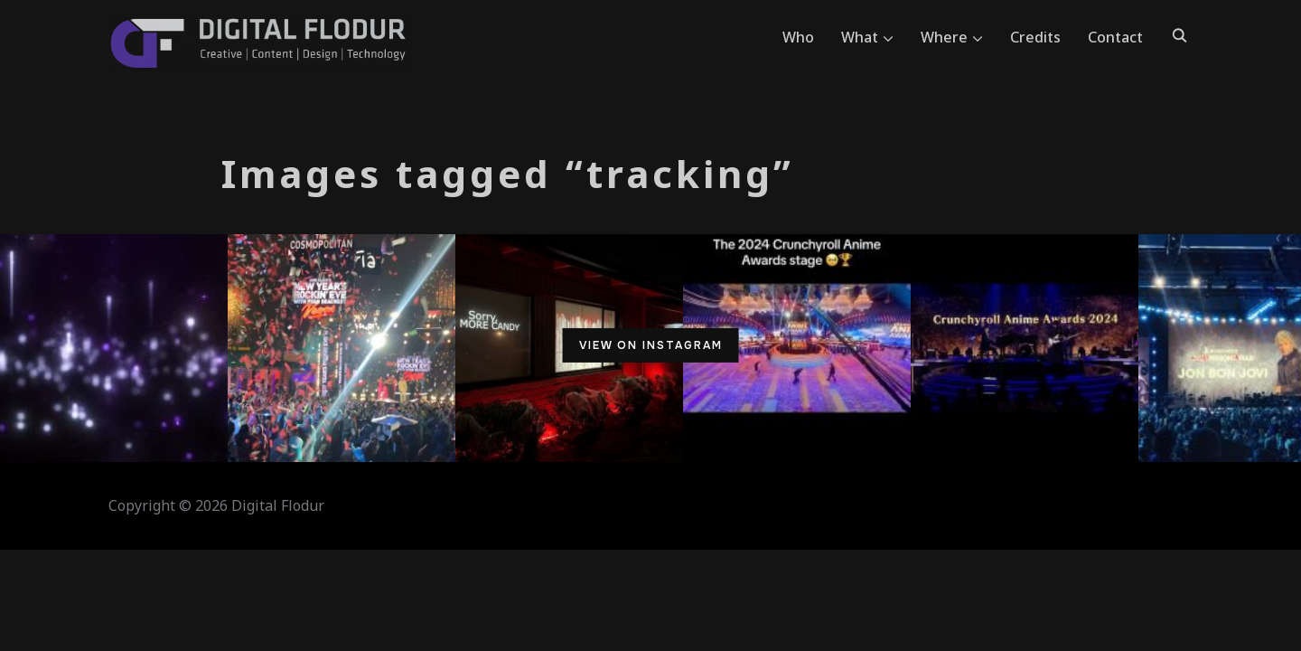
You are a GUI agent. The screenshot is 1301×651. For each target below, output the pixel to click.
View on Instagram (651, 345)
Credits (1035, 37)
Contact (1115, 37)
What (859, 37)
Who (798, 37)
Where (944, 37)
